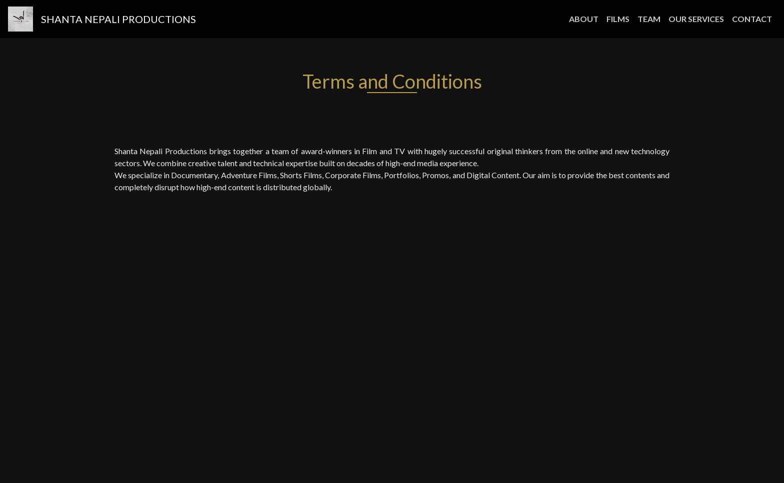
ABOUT (585, 18)
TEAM (649, 19)
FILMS (618, 19)
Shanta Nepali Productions (118, 19)
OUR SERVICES (696, 19)
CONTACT (752, 19)
